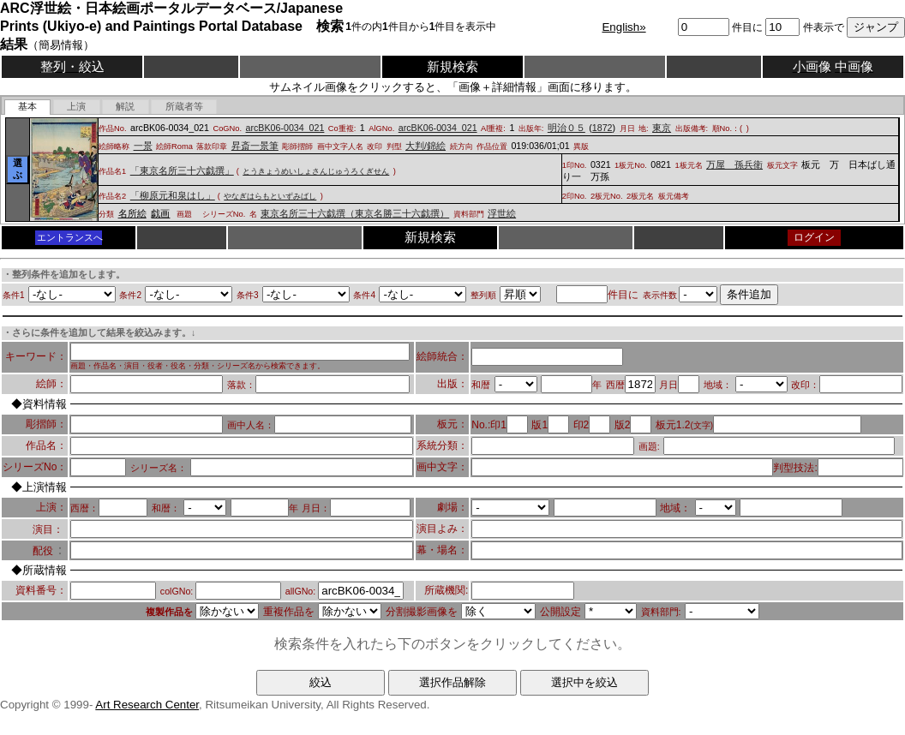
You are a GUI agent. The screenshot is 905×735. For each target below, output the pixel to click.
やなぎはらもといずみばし (270, 196)
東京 (661, 127)
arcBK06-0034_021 (285, 127)
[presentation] (28, 107)
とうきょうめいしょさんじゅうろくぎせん (316, 171)
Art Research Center (147, 704)
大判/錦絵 (425, 145)
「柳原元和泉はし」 (172, 195)
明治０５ (566, 127)
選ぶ (17, 169)
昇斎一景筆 (255, 145)
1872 (602, 127)
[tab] (27, 107)
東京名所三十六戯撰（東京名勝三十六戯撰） (355, 213)
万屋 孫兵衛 (734, 164)
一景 (143, 145)
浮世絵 (502, 213)
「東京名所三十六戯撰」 (182, 170)
